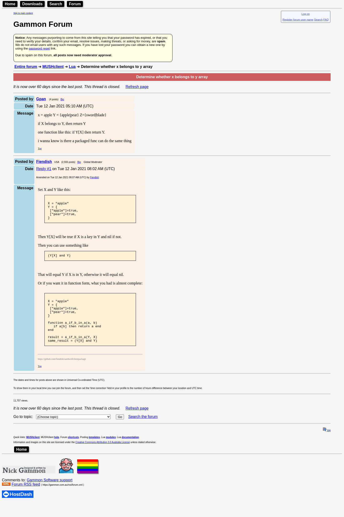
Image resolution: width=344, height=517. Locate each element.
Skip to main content (23, 13)
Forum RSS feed (25, 499)
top (327, 444)
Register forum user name (298, 19)
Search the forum (143, 431)
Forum (75, 4)
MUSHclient (53, 67)
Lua (72, 67)
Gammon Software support (49, 494)
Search (55, 4)
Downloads (32, 4)
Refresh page (137, 87)
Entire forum (25, 67)
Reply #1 (43, 169)
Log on (305, 13)
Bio (62, 99)
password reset (39, 48)
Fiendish (94, 177)
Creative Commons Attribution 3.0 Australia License (102, 456)
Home (10, 4)
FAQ (326, 19)
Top (39, 148)
